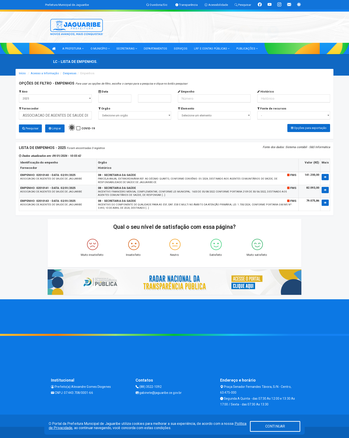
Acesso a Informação (45, 73)
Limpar (55, 128)
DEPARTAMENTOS (155, 48)
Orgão (104, 108)
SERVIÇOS (180, 48)
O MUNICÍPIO (100, 48)
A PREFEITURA (73, 48)
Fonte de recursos (271, 108)
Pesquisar (30, 128)
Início (22, 73)
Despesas (69, 73)
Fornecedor (29, 108)
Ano (23, 91)
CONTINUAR (275, 426)
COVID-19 (88, 128)
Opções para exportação (309, 128)
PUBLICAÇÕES (247, 48)
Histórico (265, 91)
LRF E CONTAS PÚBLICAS (211, 48)
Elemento (186, 108)
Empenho (186, 91)
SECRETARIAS (126, 48)
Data (103, 91)
